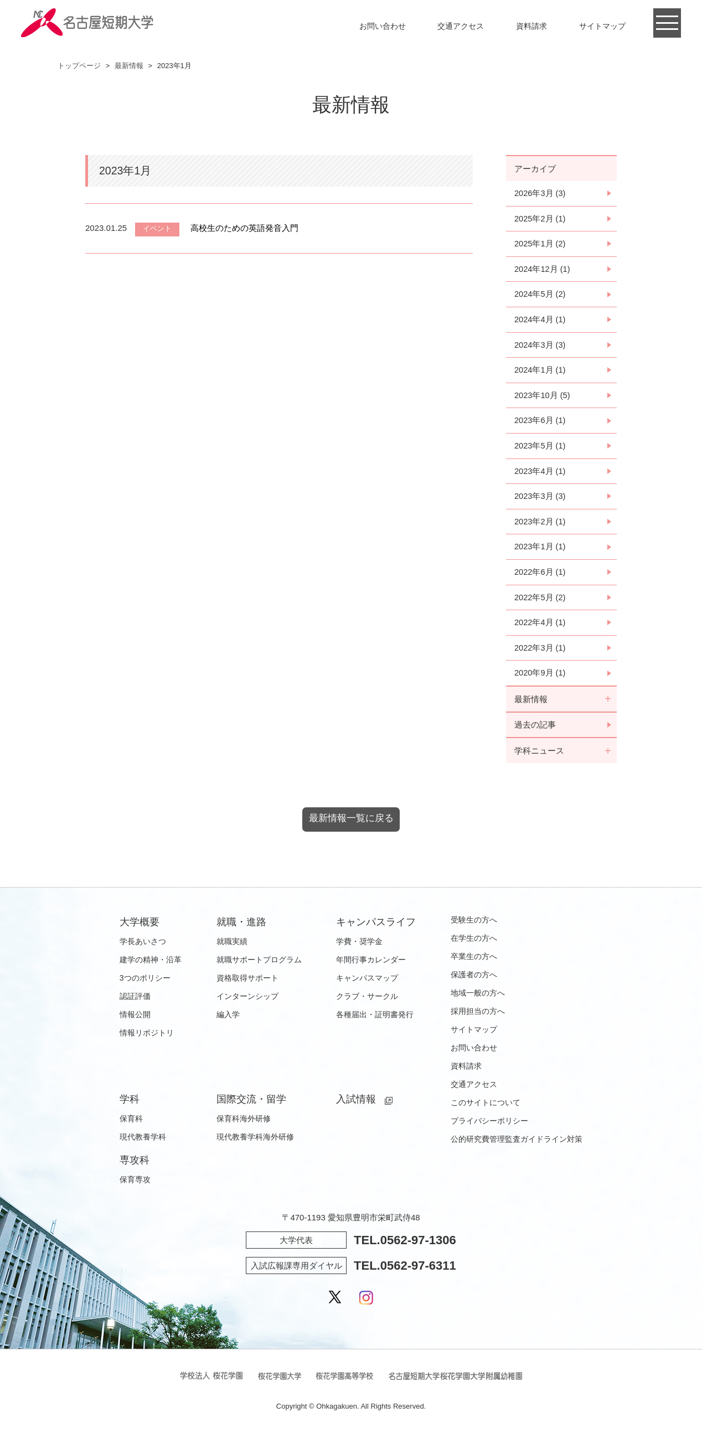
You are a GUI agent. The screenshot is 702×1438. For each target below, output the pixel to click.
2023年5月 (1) (540, 448)
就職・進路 (241, 927)
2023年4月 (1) (540, 473)
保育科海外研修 (243, 1124)
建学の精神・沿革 (151, 965)
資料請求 (531, 26)
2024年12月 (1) (542, 270)
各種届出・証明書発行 (375, 1020)
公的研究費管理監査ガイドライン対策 (516, 1144)
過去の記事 (535, 729)
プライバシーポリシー (489, 1126)
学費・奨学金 (359, 946)
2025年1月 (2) (540, 244)
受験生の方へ (474, 925)
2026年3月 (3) (540, 193)
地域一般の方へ (478, 998)
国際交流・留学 (251, 1104)
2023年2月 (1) (540, 524)
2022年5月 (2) (540, 601)
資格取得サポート (247, 983)
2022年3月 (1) (540, 652)
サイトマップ (602, 26)
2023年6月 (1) (540, 422)
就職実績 (231, 946)
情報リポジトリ (147, 1038)
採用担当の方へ (478, 1016)
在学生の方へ (474, 943)
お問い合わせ (382, 26)
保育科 (131, 1124)
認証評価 (135, 1001)
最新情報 (129, 65)
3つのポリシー (145, 983)
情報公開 (135, 1020)
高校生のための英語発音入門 (244, 228)
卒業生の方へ (474, 961)
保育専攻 (135, 1185)
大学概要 (139, 927)
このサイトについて (485, 1108)
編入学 (228, 1020)
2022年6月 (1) (540, 575)
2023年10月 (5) (542, 397)
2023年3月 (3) (540, 499)
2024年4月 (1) (540, 321)
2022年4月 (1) (540, 626)
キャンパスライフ (376, 927)
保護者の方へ (474, 980)
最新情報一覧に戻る (351, 823)
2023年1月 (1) (540, 550)
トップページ (79, 65)
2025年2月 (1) (540, 219)
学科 (130, 1104)
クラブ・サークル (367, 1001)
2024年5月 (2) (540, 295)
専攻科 (134, 1165)
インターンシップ (247, 1001)
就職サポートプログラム (259, 965)
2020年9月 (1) (540, 677)
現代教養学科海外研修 (255, 1142)
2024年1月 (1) (540, 372)
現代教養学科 (143, 1142)
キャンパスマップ (367, 983)
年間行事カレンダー (371, 965)
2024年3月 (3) (540, 346)
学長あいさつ (143, 946)
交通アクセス (460, 26)
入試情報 (356, 1104)
